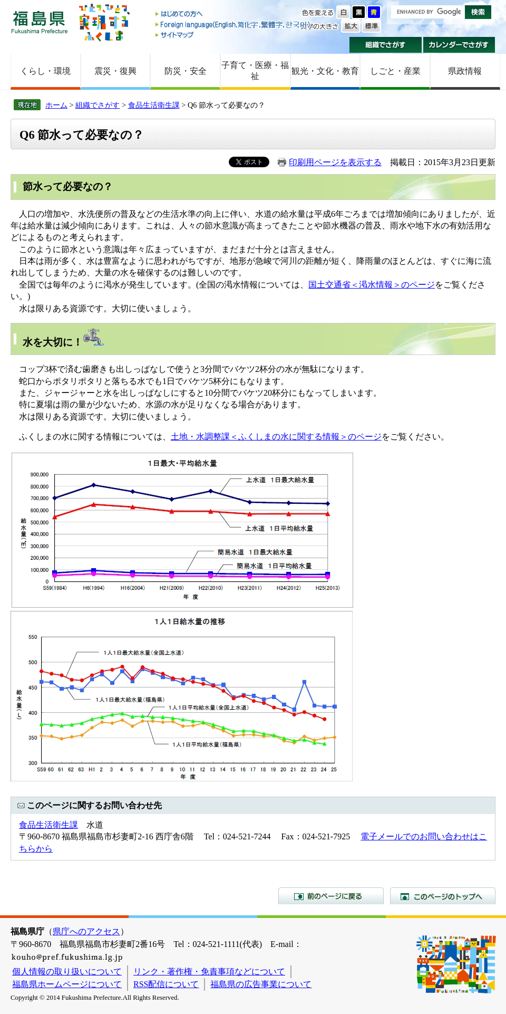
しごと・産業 (395, 70)
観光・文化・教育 (325, 70)
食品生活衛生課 (154, 105)
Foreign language (233, 25)
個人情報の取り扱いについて (67, 971)
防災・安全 (185, 70)
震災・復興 (115, 70)
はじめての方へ (233, 14)
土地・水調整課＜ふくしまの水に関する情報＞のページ (276, 436)
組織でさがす (385, 45)
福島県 (40, 21)
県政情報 (465, 70)
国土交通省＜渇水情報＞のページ (371, 284)
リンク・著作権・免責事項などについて (209, 971)
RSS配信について (166, 984)
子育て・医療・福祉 (255, 71)
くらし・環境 (45, 70)
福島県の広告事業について (261, 984)
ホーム (56, 105)
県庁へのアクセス (86, 931)
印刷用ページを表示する (335, 162)
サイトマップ (233, 35)
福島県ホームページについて (67, 984)
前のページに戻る (331, 895)
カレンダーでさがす (459, 45)
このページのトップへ (442, 895)
